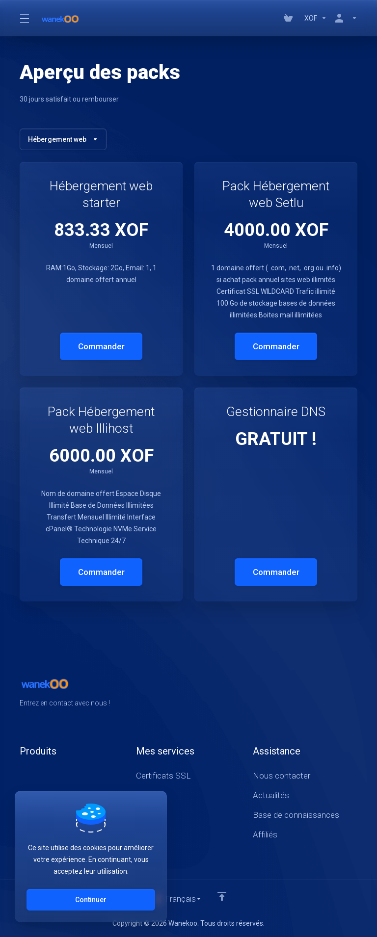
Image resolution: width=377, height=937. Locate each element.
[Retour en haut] (222, 896)
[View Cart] (290, 18)
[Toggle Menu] (24, 18)
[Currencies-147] (315, 18)
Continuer (91, 900)
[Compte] (344, 18)
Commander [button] (101, 346)
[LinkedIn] (357, 691)
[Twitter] (342, 691)
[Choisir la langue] (176, 899)
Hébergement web (63, 139)
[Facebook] (326, 691)
